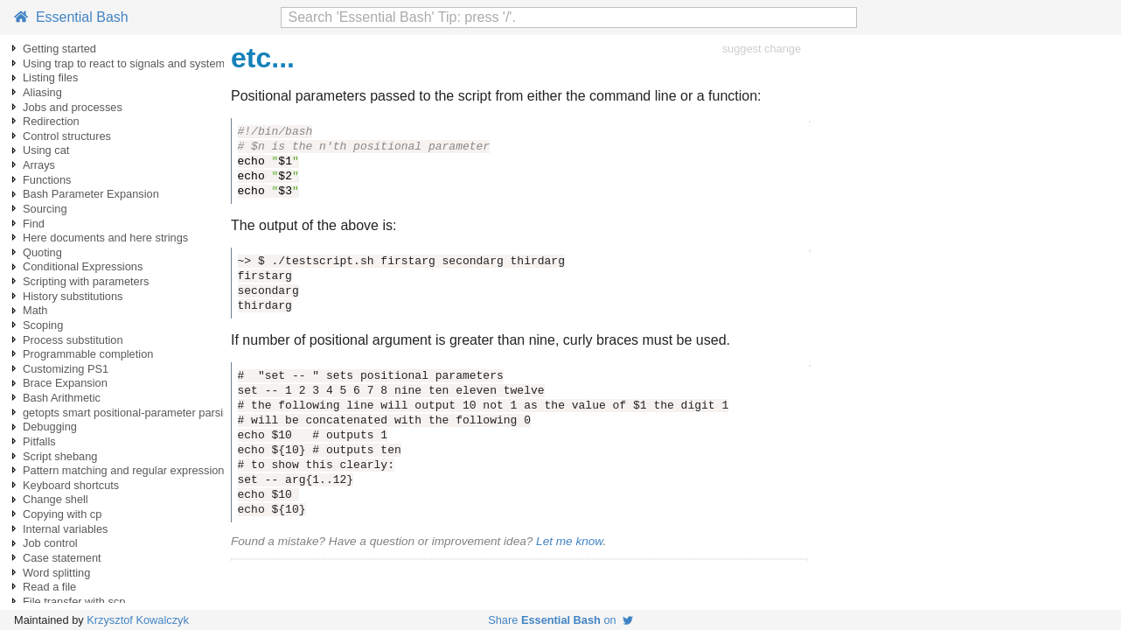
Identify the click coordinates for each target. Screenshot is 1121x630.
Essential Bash (71, 17)
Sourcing (45, 208)
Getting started (59, 48)
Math (35, 310)
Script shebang (60, 456)
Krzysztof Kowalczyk (138, 619)
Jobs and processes (72, 107)
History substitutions (73, 296)
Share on (560, 619)
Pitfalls (39, 441)
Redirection (51, 121)
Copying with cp (62, 514)
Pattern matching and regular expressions (126, 470)
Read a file (49, 586)
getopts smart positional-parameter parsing (129, 412)
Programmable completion (88, 353)
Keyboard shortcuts (71, 485)
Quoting (42, 252)
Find (34, 223)
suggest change (761, 48)
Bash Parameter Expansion (91, 193)
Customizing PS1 (65, 368)
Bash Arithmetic (62, 397)
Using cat (46, 150)
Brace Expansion (65, 382)
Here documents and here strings (105, 237)
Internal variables (65, 529)
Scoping (43, 325)
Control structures (67, 136)
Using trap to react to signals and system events (142, 63)
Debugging (50, 426)
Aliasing (42, 92)
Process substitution (73, 339)
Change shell (55, 499)
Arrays (39, 165)
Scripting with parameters (86, 281)
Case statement (62, 557)
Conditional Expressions (83, 266)
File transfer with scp (74, 601)
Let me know (569, 541)
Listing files (50, 77)
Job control (50, 543)
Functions (47, 179)
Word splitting (56, 572)
